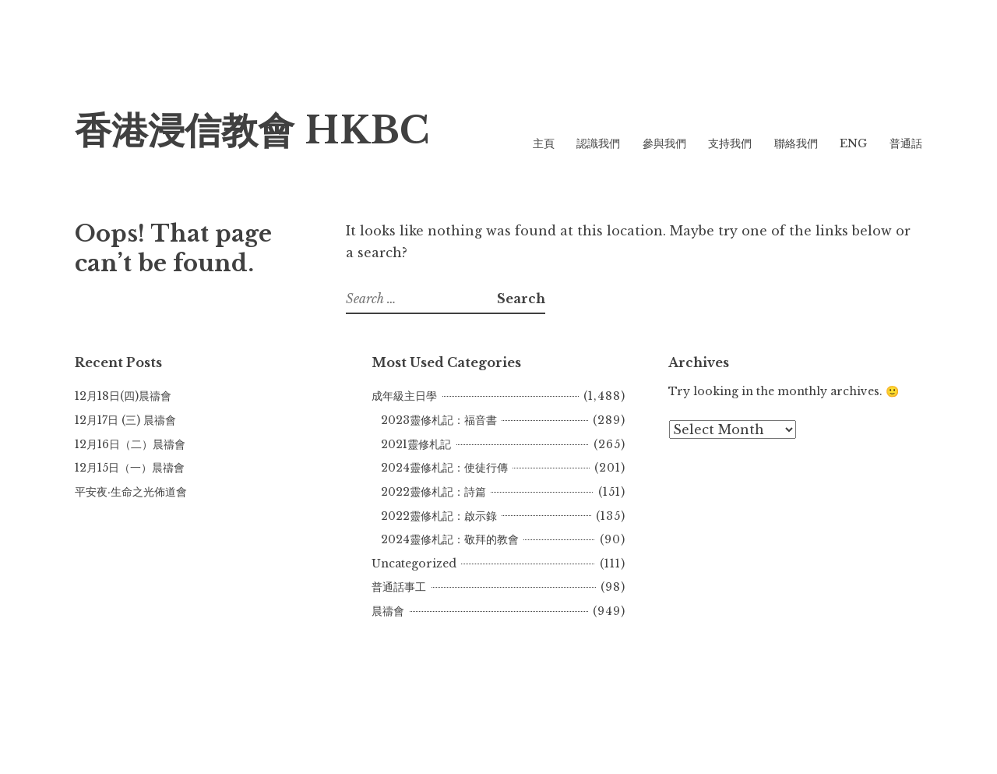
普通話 (906, 143)
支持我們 (730, 143)
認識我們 (598, 143)
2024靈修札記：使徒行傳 (444, 468)
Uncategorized (414, 564)
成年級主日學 (404, 396)
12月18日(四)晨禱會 (123, 396)
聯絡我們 (796, 143)
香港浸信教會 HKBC (252, 131)
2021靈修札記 (416, 444)
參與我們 (664, 143)
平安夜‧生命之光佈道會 (131, 492)
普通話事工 (399, 587)
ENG (853, 143)
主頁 (544, 143)
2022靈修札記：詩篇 (433, 492)
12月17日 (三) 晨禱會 (125, 420)
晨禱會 (388, 611)
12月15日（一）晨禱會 (130, 468)
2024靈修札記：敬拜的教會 (450, 539)
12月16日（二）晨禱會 (130, 444)
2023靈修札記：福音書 (439, 420)
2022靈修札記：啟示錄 (439, 516)
